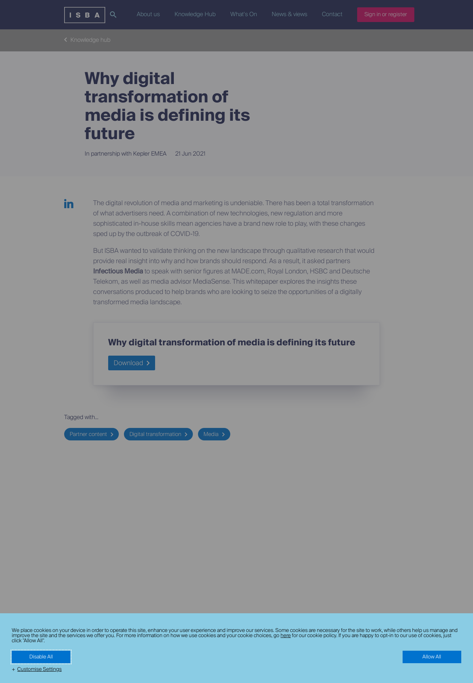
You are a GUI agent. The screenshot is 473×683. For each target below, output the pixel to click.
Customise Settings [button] (39, 669)
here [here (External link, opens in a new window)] (285, 635)
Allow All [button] (431, 657)
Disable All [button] (41, 657)
